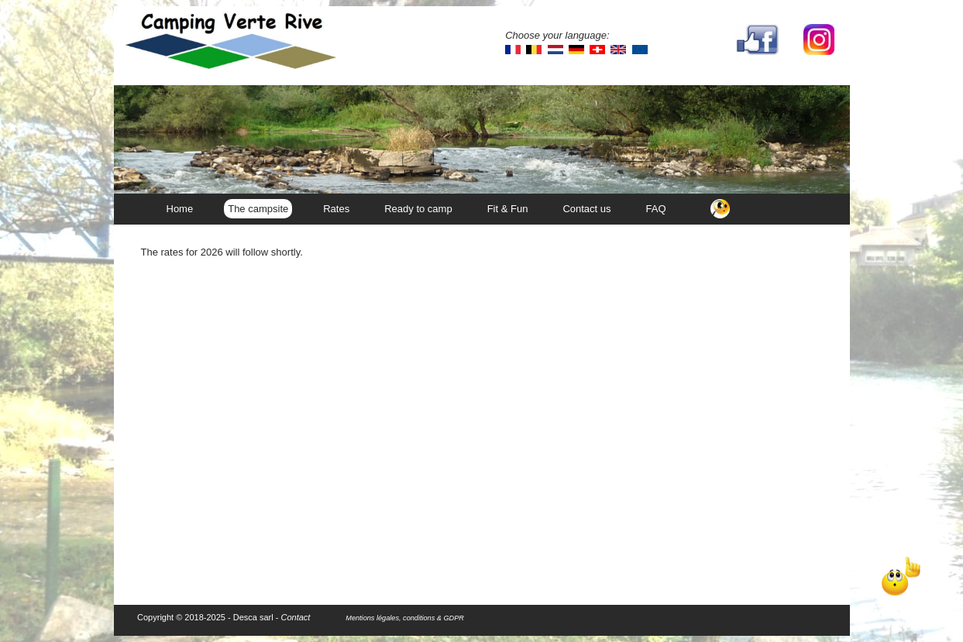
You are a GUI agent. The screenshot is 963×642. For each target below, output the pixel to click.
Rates (336, 209)
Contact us (586, 209)
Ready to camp (418, 209)
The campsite (258, 209)
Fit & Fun (507, 209)
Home (180, 209)
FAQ (656, 209)
